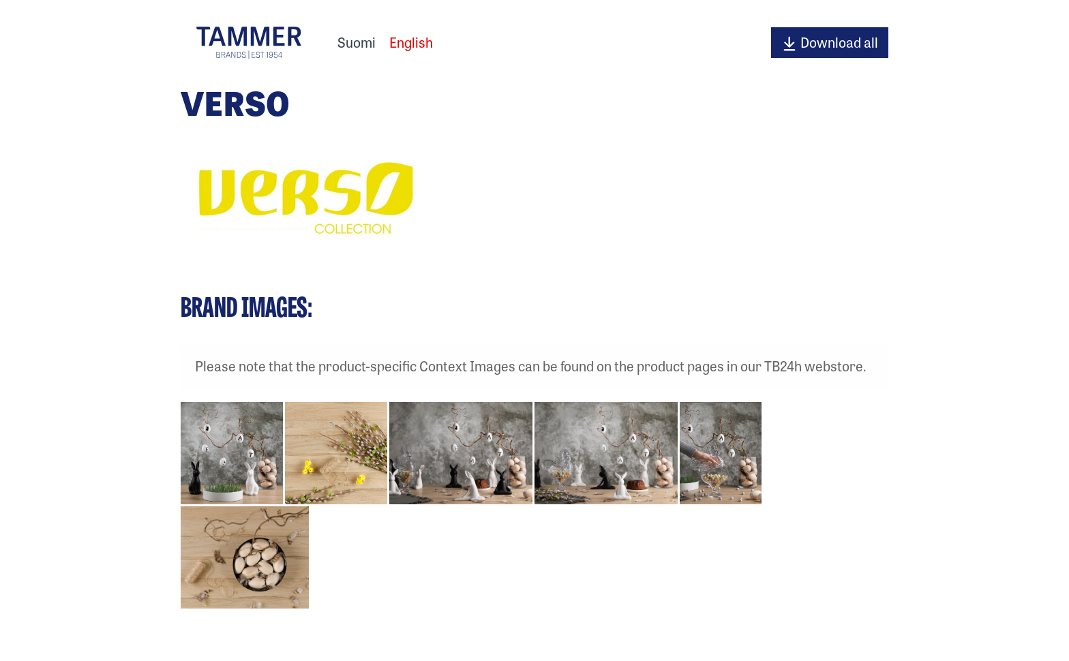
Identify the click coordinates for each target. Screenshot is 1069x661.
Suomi (356, 42)
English (411, 42)
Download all (829, 42)
